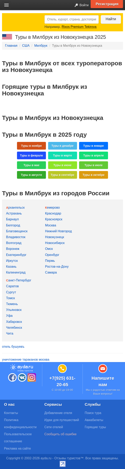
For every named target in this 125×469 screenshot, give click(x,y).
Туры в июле (94, 165)
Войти (80, 5)
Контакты (11, 413)
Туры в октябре (93, 174)
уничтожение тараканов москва (25, 359)
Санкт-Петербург (18, 280)
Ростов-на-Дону (57, 266)
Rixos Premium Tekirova (79, 27)
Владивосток (15, 237)
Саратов (12, 286)
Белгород (13, 225)
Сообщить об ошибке (60, 434)
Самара (51, 272)
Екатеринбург (16, 255)
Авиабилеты (94, 420)
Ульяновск (13, 310)
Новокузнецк (54, 237)
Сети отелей (53, 427)
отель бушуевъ (13, 346)
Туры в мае (31, 165)
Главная (11, 45)
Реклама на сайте (17, 448)
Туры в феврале (31, 155)
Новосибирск (55, 243)
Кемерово (52, 207)
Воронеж (12, 248)
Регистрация (107, 4)
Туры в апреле (93, 155)
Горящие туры (95, 427)
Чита (9, 333)
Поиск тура (93, 413)
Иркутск (12, 260)
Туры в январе (93, 145)
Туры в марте (62, 155)
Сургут (11, 292)
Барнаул (12, 219)
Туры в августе (31, 174)
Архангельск (15, 207)
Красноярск (53, 219)
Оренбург (52, 255)
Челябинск (14, 327)
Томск (10, 298)
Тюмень (12, 304)
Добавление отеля (58, 413)
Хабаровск (14, 321)
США (26, 45)
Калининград (15, 272)
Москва (50, 225)
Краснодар (53, 213)
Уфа (9, 315)
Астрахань (14, 213)
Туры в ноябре (31, 145)
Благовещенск (17, 231)
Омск (49, 248)
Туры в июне (62, 165)
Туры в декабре (63, 145)
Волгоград (13, 243)
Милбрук (40, 45)
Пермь (50, 260)
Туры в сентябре (62, 174)
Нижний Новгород (58, 231)
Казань (11, 266)
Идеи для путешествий (61, 420)
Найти (111, 19)
